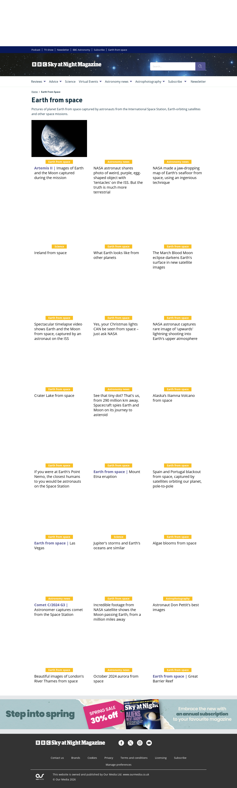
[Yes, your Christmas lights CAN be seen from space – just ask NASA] (118, 294)
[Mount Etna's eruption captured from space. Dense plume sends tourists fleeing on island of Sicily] (118, 442)
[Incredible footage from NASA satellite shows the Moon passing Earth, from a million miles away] (118, 575)
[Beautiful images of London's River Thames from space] (59, 646)
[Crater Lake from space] (59, 365)
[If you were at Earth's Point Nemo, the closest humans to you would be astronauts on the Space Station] (59, 442)
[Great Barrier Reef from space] (178, 646)
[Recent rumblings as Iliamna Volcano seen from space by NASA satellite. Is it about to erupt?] (178, 365)
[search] (200, 66)
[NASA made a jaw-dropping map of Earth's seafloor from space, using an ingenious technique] (178, 138)
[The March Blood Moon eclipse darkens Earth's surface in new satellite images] (178, 223)
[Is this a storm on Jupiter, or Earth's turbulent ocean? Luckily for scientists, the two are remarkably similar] (118, 513)
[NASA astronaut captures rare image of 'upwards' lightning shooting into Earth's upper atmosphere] (178, 294)
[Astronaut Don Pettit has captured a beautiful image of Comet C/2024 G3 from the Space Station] (59, 575)
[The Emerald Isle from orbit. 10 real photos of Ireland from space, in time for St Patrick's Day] (59, 223)
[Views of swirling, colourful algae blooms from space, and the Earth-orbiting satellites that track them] (178, 513)
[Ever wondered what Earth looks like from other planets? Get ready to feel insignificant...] (118, 223)
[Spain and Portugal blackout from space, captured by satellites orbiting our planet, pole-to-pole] (178, 442)
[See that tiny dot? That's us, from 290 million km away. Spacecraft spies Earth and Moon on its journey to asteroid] (118, 365)
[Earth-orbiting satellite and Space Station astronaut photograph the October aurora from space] (118, 646)
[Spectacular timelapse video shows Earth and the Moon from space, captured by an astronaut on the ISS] (59, 294)
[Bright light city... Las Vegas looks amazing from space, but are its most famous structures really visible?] (59, 513)
